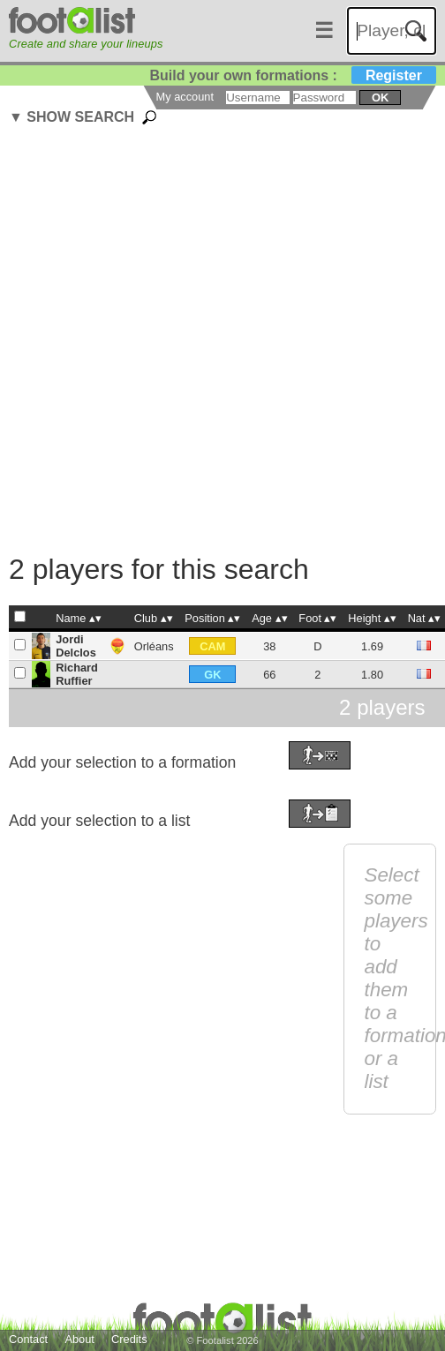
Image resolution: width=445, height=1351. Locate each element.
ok (380, 97)
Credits (129, 1339)
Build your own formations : (292, 75)
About (79, 1339)
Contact (28, 1339)
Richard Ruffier (77, 674)
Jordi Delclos (76, 646)
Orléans (154, 646)
